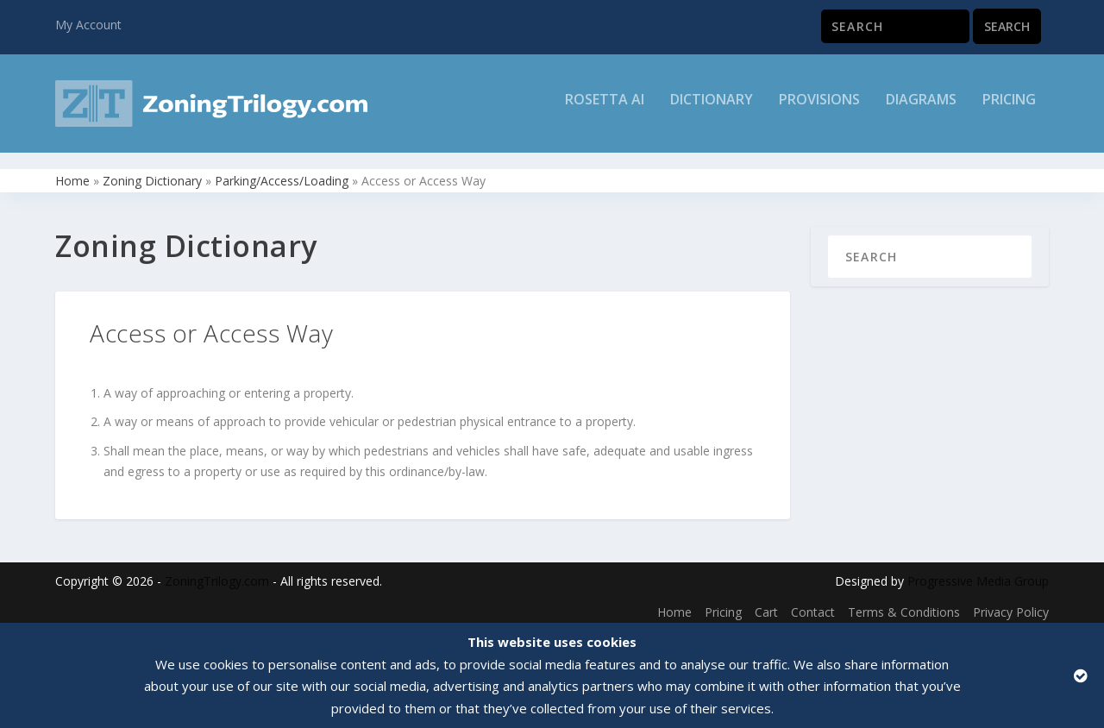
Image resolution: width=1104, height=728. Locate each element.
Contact (813, 605)
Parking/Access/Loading (281, 173)
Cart (766, 605)
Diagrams (921, 109)
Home (72, 173)
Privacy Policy (1011, 605)
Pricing (1009, 109)
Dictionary (711, 109)
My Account (88, 24)
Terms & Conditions (904, 605)
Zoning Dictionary (152, 173)
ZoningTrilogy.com (217, 574)
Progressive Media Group (978, 574)
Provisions (819, 109)
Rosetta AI (604, 109)
